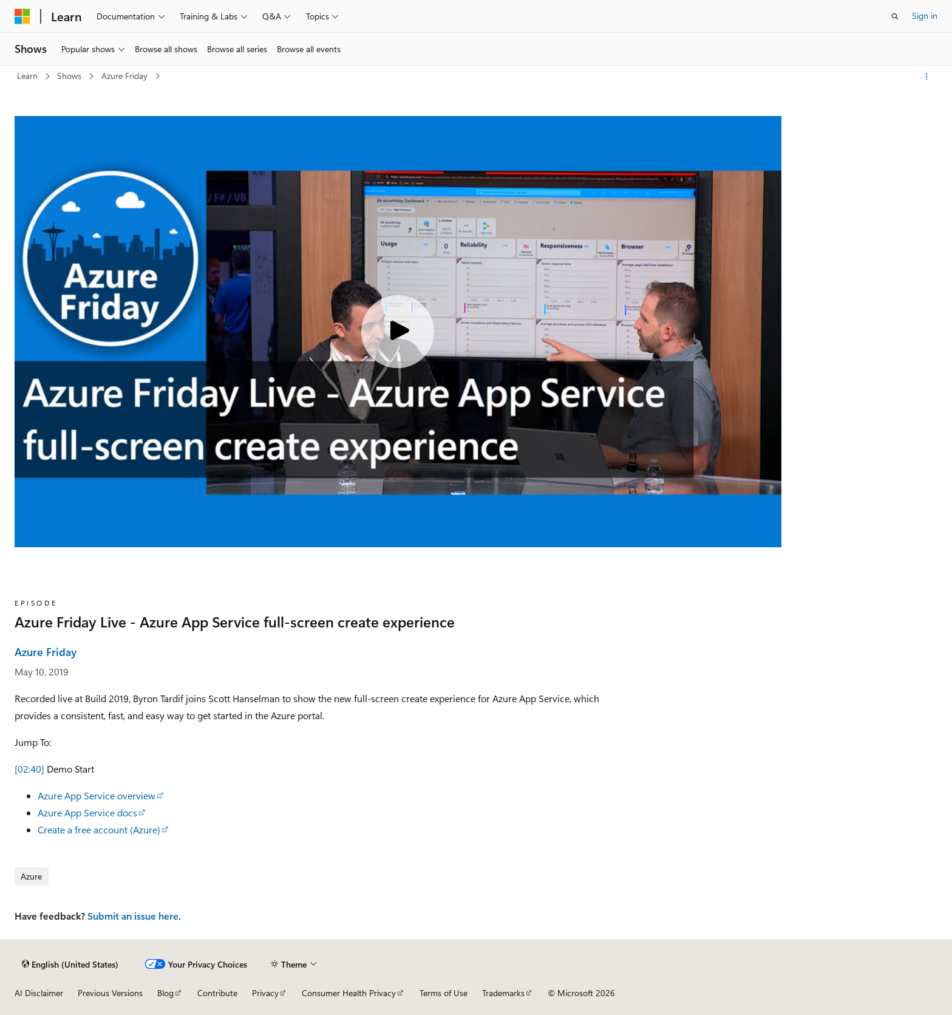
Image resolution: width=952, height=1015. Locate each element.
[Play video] (397, 331)
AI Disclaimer (39, 993)
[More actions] (926, 76)
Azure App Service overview (96, 795)
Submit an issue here (132, 915)
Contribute (217, 993)
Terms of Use (443, 993)
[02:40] (29, 768)
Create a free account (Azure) (99, 829)
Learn (28, 75)
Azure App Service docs (87, 812)
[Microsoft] (22, 16)
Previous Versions (110, 993)
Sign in (924, 15)
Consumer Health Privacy (349, 993)
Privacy (265, 993)
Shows (70, 75)
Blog (165, 993)
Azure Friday (125, 75)
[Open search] (895, 16)
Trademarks (503, 993)
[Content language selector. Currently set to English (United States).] (70, 964)
